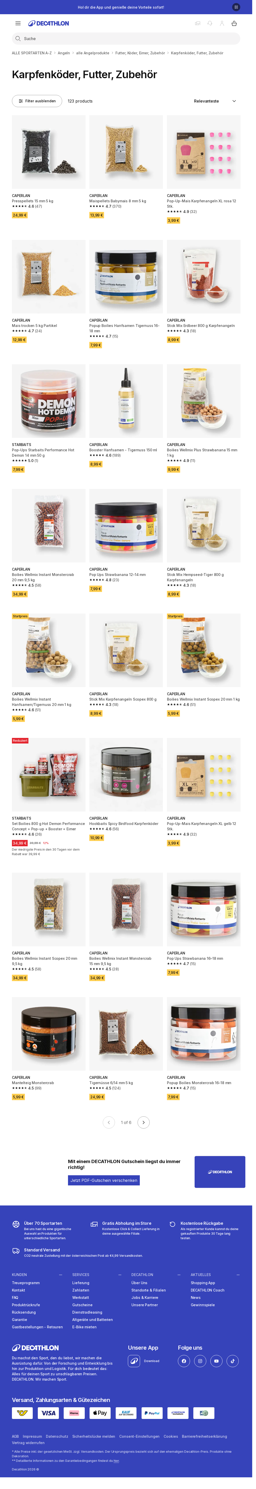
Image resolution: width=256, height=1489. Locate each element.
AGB (15, 1436)
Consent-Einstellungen (139, 1436)
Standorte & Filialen (148, 1290)
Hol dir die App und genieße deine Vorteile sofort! (121, 7)
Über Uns (139, 1283)
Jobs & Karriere (144, 1297)
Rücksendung (24, 1312)
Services (80, 1275)
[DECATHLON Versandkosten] (77, 1252)
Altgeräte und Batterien (92, 1319)
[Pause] (236, 7)
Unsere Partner (144, 1305)
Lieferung (80, 1283)
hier (116, 1461)
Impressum (32, 1436)
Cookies (171, 1436)
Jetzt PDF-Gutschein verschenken (104, 1180)
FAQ (15, 1297)
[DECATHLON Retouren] (204, 1230)
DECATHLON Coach (208, 1290)
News (196, 1297)
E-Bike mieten (84, 1327)
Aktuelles (201, 1275)
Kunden (19, 1275)
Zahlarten (80, 1290)
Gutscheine (82, 1305)
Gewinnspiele (203, 1305)
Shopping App (203, 1283)
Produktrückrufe (26, 1305)
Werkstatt (80, 1297)
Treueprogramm (26, 1283)
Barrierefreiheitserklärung (204, 1436)
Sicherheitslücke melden (93, 1436)
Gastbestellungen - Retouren (37, 1327)
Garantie (19, 1319)
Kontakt (18, 1290)
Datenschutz (57, 1436)
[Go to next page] (144, 1122)
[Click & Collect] (126, 1230)
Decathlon (142, 1275)
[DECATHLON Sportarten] (48, 1230)
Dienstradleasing (87, 1312)
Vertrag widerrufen (28, 1443)
